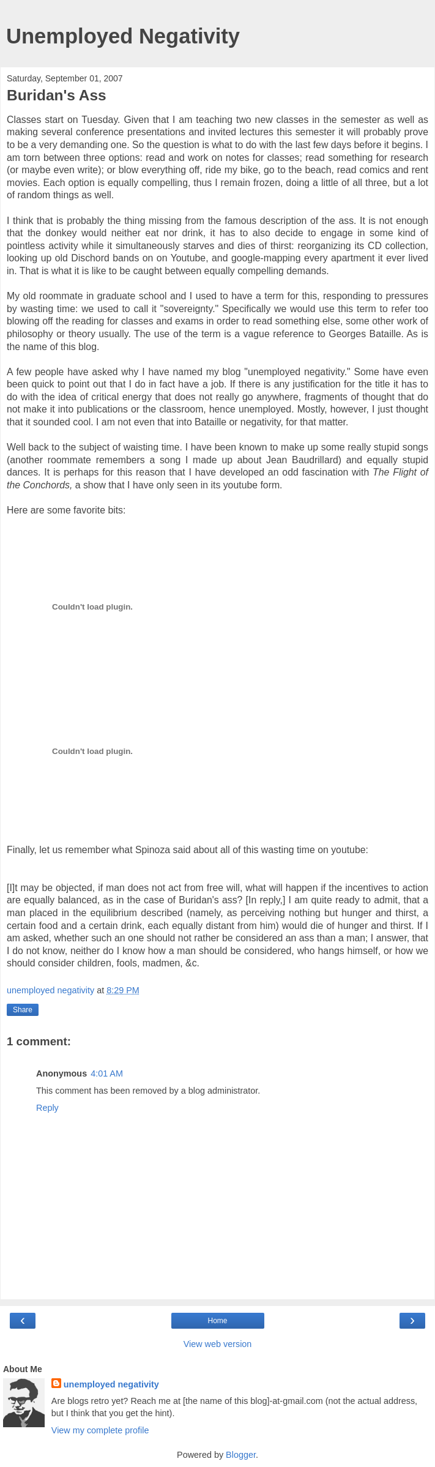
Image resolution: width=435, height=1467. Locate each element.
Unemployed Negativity (123, 36)
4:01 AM (107, 1073)
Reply (47, 1108)
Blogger (241, 1455)
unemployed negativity (111, 1384)
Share (22, 1010)
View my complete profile (100, 1430)
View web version (218, 1344)
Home (217, 1320)
